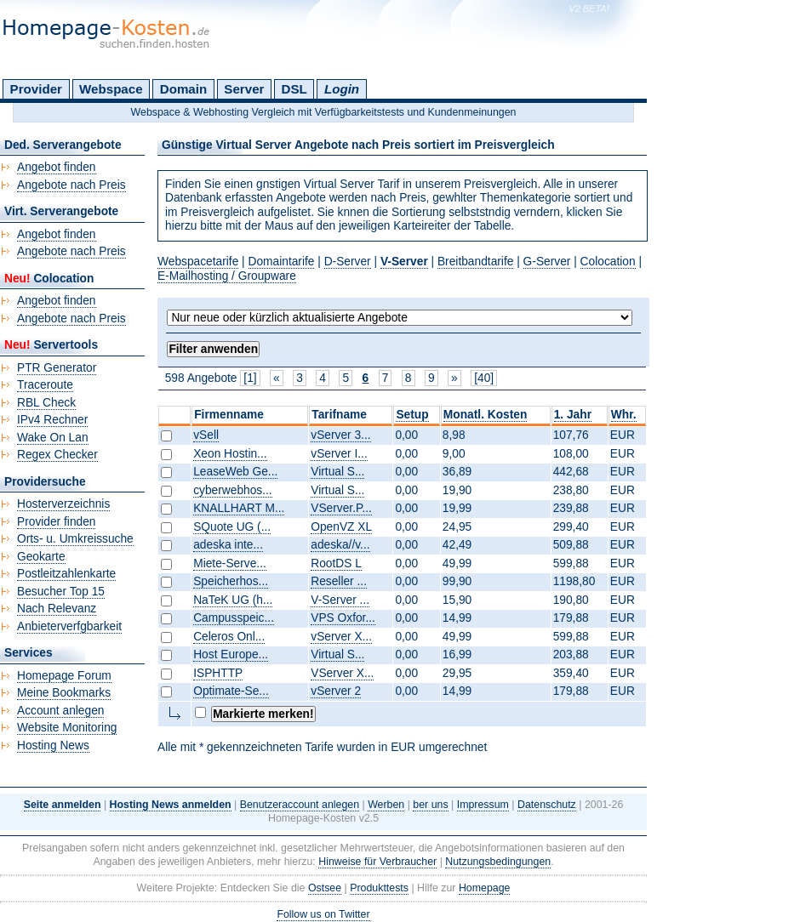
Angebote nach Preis (71, 185)
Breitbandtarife (475, 261)
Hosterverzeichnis (63, 504)
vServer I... (339, 453)
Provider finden (56, 521)
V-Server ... (340, 600)
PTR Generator (56, 367)
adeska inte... (228, 544)
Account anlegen (60, 710)
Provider (36, 89)
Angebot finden (56, 167)
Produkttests (379, 888)
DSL (294, 89)
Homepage (485, 888)
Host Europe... (230, 654)
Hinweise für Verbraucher (377, 862)
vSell (206, 435)
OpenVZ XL (341, 527)
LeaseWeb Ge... (235, 471)
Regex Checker (57, 454)
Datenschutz (546, 805)
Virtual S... (337, 471)
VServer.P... (341, 508)
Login (341, 89)
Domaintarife (282, 261)
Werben (386, 805)
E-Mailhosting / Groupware (226, 276)
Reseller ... (339, 581)
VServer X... (342, 673)
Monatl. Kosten (485, 414)
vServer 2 (336, 691)
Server (244, 89)
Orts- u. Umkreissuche (75, 538)
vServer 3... (340, 435)
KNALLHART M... (238, 508)
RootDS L (336, 563)
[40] (484, 378)
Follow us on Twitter (323, 914)
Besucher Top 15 (61, 591)
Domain (183, 89)
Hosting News (53, 745)
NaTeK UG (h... (232, 600)
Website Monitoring (67, 727)
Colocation (608, 261)
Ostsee (324, 888)
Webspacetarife (197, 261)
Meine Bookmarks (64, 692)
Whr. (624, 414)
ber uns (430, 805)
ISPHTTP (218, 673)
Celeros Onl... (229, 636)
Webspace (111, 89)
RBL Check (46, 402)
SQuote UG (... (232, 527)
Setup (412, 414)
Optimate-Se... (231, 691)
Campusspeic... (233, 618)
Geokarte (41, 556)
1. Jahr (572, 414)
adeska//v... (340, 544)
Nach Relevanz (56, 608)
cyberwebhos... (232, 490)
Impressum (483, 805)
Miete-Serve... (229, 563)
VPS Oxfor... (343, 618)
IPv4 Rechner (52, 419)
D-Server (347, 261)
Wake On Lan (53, 437)
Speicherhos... (230, 581)
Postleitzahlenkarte (66, 573)
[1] (249, 378)
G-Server (547, 261)
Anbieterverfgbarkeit (69, 626)
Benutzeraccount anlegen (299, 805)
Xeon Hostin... (229, 453)
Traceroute (45, 384)
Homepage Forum (64, 675)
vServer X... (341, 636)
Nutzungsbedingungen (498, 862)
